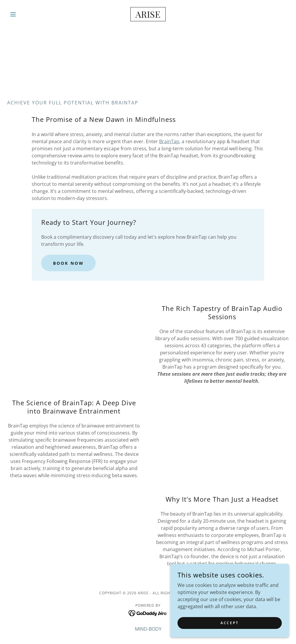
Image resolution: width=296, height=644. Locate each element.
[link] (148, 16)
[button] (28, 14)
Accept (229, 622)
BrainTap (169, 141)
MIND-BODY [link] (148, 629)
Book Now (68, 263)
